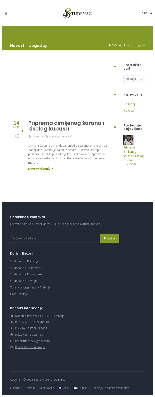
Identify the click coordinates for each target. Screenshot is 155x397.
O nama (15, 388)
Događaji (53, 136)
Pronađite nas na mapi (30, 347)
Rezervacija (46, 388)
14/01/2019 (37, 136)
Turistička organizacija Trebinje (30, 287)
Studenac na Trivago (23, 281)
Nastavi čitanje (39, 169)
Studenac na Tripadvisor (25, 268)
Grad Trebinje (19, 294)
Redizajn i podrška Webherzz (110, 388)
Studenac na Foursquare (26, 274)
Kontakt (30, 388)
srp (144, 13)
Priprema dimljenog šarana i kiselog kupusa (66, 126)
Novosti (63, 136)
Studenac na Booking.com (27, 261)
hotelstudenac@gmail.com (32, 341)
